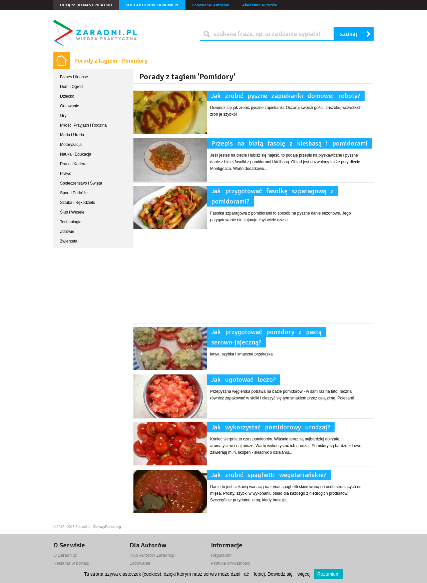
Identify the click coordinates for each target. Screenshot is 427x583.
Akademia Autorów (259, 5)
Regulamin (221, 555)
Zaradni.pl (82, 527)
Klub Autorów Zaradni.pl (152, 5)
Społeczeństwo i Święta (81, 183)
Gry (63, 115)
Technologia (70, 222)
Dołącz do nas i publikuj (86, 5)
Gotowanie (69, 106)
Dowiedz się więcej (289, 574)
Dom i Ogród (71, 86)
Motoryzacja (71, 144)
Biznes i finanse (74, 77)
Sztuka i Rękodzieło (77, 202)
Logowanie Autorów (210, 5)
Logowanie (139, 563)
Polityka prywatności (230, 563)
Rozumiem (328, 574)
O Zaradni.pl (65, 555)
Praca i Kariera (73, 164)
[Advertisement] (253, 276)
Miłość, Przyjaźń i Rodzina (83, 125)
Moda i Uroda (72, 135)
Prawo (65, 173)
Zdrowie (67, 231)
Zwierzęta (68, 241)
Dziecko (67, 96)
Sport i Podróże (74, 193)
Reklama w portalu (71, 563)
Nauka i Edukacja (75, 154)
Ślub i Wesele (72, 212)
